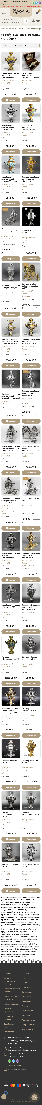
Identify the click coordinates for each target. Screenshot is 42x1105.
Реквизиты (26, 1001)
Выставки (26, 1015)
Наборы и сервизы (11, 1004)
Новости (26, 978)
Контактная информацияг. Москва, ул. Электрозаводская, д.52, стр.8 (22, 1040)
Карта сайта (27, 1029)
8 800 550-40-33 (15, 1054)
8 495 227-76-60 (15, 1057)
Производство (28, 1020)
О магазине (27, 987)
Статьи (25, 1006)
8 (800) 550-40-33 (10, 19)
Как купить (26, 997)
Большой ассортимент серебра (9, 981)
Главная (7, 973)
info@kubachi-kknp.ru (17, 1069)
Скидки (25, 983)
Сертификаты (28, 1011)
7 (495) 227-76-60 (10, 22)
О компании (9, 1032)
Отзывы (25, 973)
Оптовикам (27, 992)
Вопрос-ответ (28, 1025)
